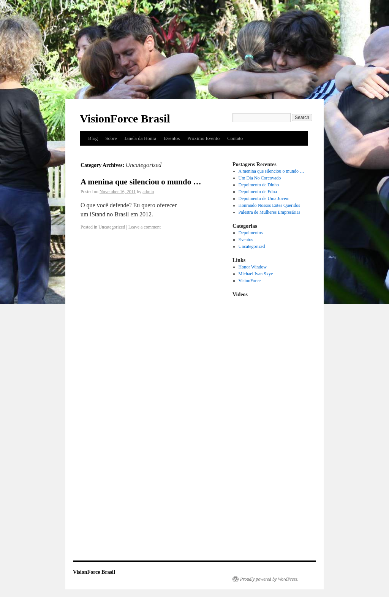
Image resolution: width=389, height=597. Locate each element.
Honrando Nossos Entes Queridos (269, 205)
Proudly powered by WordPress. (269, 579)
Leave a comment (144, 227)
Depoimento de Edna (258, 191)
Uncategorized (111, 227)
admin (148, 191)
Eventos (172, 138)
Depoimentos (251, 232)
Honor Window (253, 267)
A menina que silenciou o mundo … (141, 181)
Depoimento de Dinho (259, 184)
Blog (93, 138)
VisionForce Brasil (125, 118)
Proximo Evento (203, 138)
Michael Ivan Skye (256, 273)
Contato (235, 138)
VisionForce (250, 280)
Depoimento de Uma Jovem (264, 198)
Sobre (111, 138)
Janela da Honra (141, 138)
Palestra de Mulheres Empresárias (269, 212)
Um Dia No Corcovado (260, 178)
